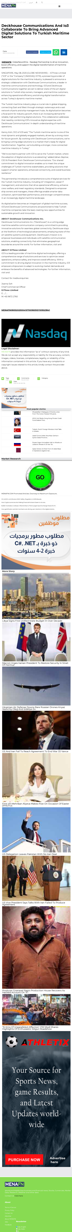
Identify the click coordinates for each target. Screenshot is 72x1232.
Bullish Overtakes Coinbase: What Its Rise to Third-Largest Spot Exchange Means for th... (28, 509)
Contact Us (8, 1215)
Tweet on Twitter (45, 55)
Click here (19, 1198)
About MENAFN (10, 1221)
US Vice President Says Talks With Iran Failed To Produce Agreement (33, 906)
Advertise (8, 1218)
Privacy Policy (9, 1212)
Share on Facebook (32, 55)
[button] (36, 2)
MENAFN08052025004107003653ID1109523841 (25, 314)
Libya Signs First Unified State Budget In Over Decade (32, 624)
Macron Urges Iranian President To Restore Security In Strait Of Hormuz (35, 667)
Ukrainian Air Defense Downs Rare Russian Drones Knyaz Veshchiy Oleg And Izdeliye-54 (33, 711)
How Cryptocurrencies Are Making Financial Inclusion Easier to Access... (23, 506)
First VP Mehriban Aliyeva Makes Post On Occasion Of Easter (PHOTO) (35, 807)
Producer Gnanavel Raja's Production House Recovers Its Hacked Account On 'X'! (33, 993)
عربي (31, 2)
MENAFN (6, 66)
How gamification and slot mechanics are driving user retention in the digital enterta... (28, 512)
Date (5, 55)
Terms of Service (10, 1209)
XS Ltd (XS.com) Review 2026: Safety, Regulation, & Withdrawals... (21, 502)
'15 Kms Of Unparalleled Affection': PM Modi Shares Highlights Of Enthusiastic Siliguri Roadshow (30, 1030)
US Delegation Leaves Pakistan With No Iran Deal (29, 856)
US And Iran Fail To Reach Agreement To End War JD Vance (35, 754)
